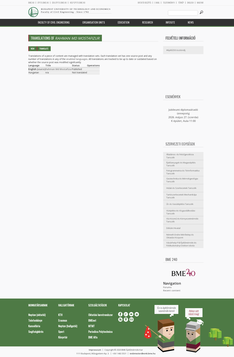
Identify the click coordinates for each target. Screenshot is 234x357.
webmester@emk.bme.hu (142, 353)
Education (123, 22)
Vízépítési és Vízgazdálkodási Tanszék (180, 212)
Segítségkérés (35, 332)
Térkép (181, 3)
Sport (61, 332)
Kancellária (34, 326)
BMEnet (92, 320)
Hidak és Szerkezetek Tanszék (181, 188)
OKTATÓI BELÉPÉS (144, 3)
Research (147, 22)
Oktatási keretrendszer (100, 315)
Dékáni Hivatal (173, 228)
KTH (60, 315)
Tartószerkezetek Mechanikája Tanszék (181, 196)
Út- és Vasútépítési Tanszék (179, 204)
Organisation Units (93, 22)
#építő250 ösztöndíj (175, 50)
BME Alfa (92, 337)
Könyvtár (62, 337)
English (190, 3)
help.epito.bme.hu (77, 3)
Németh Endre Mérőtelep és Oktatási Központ (180, 236)
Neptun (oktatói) (36, 315)
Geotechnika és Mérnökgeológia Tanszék (182, 180)
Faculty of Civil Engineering (54, 22)
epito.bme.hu (43, 3)
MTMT (91, 326)
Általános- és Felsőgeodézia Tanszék (180, 156)
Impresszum (95, 349)
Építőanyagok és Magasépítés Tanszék (181, 164)
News (191, 22)
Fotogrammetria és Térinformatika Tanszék (182, 172)
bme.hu (31, 3)
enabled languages (76, 59)
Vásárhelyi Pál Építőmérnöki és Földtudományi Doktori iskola (181, 244)
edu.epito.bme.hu (59, 3)
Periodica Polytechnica (100, 332)
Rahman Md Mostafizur (58, 69)
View (32, 48)
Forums (167, 287)
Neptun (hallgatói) (67, 326)
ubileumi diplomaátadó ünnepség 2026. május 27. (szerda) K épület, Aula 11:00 (183, 115)
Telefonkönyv (169, 3)
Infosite (170, 22)
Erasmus (62, 320)
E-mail (157, 3)
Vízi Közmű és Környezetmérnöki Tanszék (182, 220)
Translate (43, 48)
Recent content (171, 290)
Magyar (200, 3)
